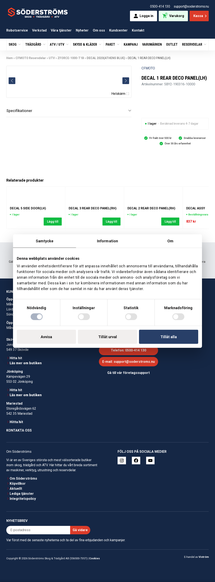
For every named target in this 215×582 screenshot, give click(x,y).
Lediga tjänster (22, 494)
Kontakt (138, 30)
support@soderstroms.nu (191, 6)
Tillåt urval (107, 337)
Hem (9, 58)
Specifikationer (19, 110)
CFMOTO (148, 68)
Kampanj (131, 44)
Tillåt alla (168, 337)
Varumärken (152, 44)
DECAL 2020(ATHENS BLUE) (106, 58)
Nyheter (82, 30)
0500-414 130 (160, 6)
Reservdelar (192, 44)
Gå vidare (80, 530)
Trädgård (33, 44)
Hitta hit (16, 358)
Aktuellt (16, 489)
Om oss (99, 30)
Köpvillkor (18, 484)
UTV (52, 58)
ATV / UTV (57, 44)
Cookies (94, 558)
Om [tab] (170, 241)
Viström (204, 556)
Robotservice (17, 30)
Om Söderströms (23, 478)
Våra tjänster (61, 30)
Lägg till (52, 221)
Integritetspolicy (23, 499)
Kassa (200, 16)
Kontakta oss (19, 430)
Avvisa (46, 337)
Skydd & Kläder (85, 44)
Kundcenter (118, 30)
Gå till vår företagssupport (128, 373)
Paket (111, 44)
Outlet (172, 44)
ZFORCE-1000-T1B (71, 58)
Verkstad (39, 30)
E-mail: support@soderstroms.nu (128, 362)
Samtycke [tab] (45, 241)
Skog (13, 44)
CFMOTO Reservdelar (31, 58)
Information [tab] (107, 241)
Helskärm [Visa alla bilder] (120, 94)
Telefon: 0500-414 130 (128, 350)
